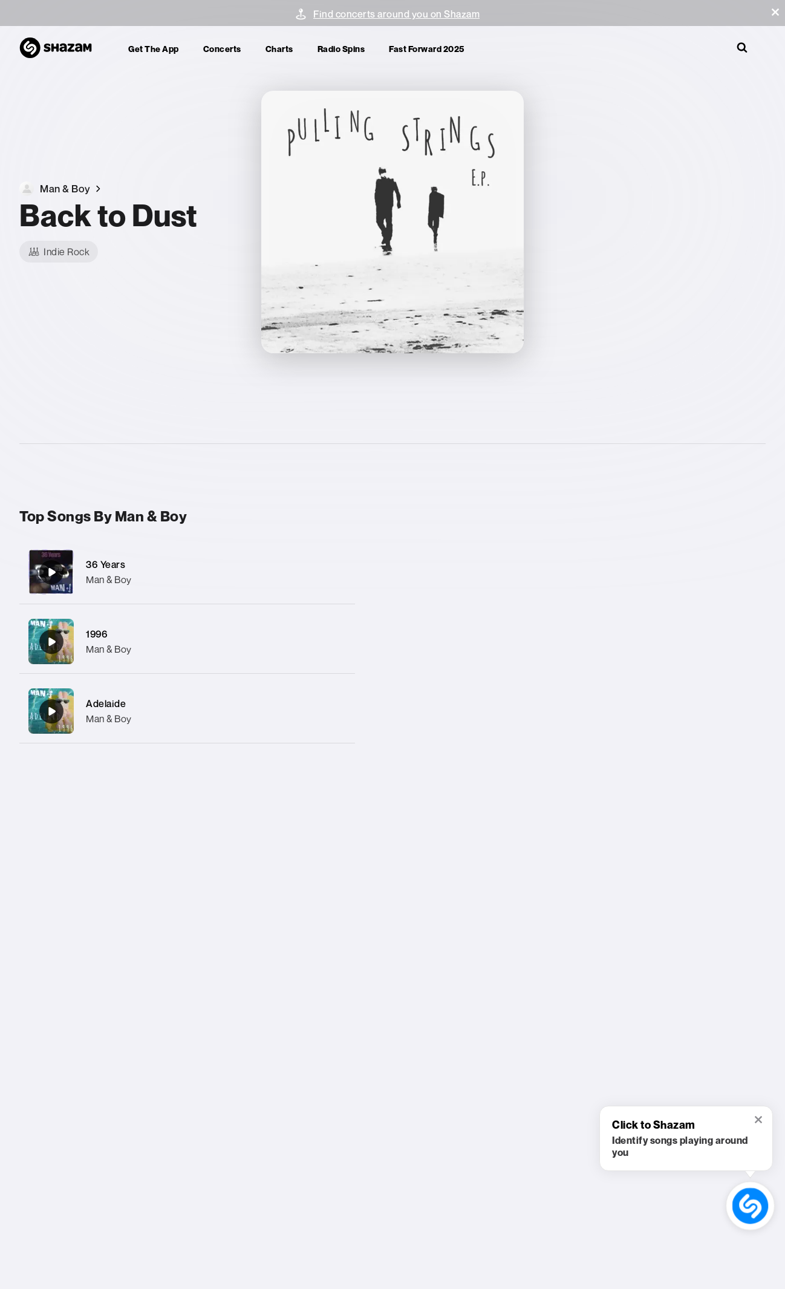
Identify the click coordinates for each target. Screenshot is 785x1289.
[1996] (187, 641)
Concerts (222, 49)
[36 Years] (187, 572)
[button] (775, 12)
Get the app (153, 49)
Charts (279, 49)
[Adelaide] (187, 711)
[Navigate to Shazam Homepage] (61, 48)
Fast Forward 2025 (426, 49)
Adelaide (106, 703)
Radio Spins (341, 49)
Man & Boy (109, 579)
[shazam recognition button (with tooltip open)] (750, 1205)
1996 (97, 634)
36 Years (105, 564)
